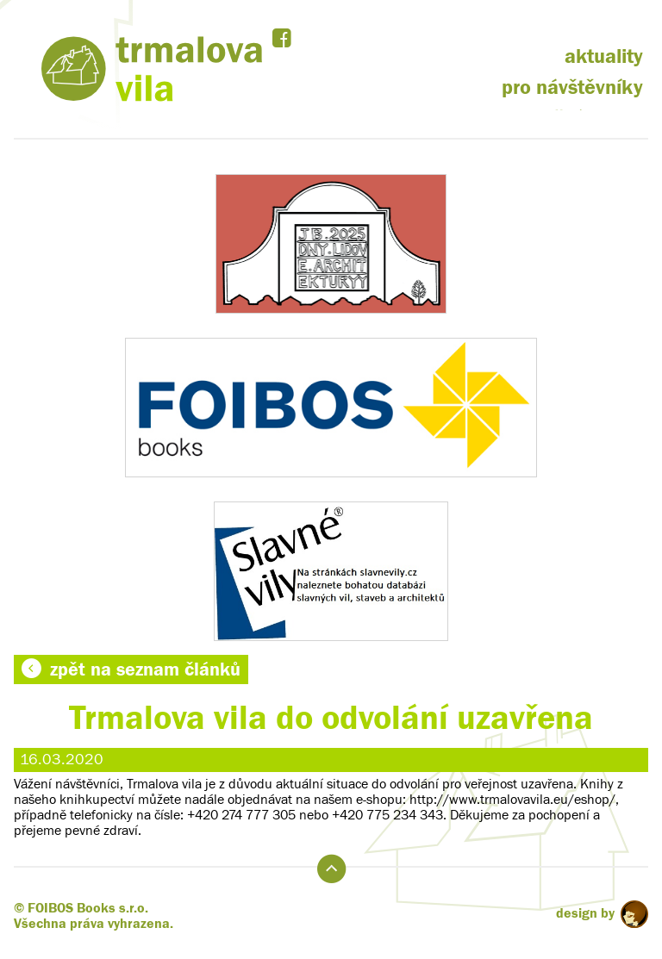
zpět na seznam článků (131, 669)
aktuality (604, 56)
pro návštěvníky (572, 87)
